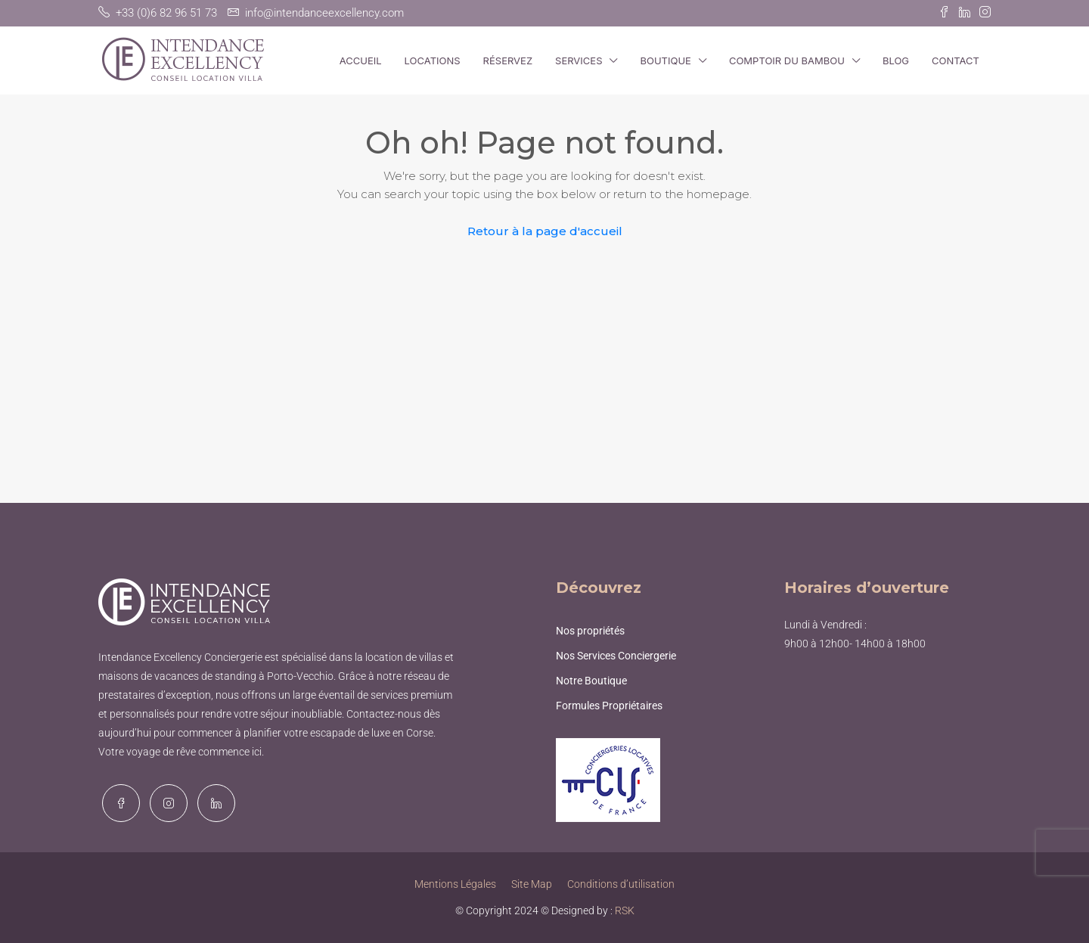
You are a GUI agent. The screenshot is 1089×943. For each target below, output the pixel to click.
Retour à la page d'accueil (544, 231)
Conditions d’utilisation (621, 884)
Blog (896, 60)
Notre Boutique (591, 681)
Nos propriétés (590, 631)
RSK (624, 910)
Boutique (665, 60)
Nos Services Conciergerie (616, 656)
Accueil (361, 60)
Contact (955, 60)
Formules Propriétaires (609, 705)
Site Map (531, 884)
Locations (433, 60)
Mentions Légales (455, 884)
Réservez (507, 60)
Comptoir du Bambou (787, 60)
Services (578, 60)
